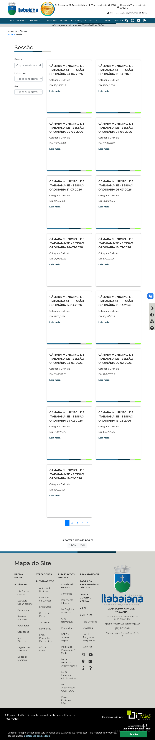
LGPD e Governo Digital (65, 637)
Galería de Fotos (44, 615)
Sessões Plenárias (22, 618)
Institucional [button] (35, 20)
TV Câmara (45, 622)
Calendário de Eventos (45, 599)
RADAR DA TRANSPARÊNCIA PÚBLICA (88, 584)
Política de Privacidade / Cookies (68, 650)
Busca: (18, 59)
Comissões (23, 632)
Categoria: (20, 73)
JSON (72, 545)
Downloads (45, 628)
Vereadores (23, 625)
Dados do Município (22, 658)
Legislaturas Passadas (23, 649)
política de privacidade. (37, 736)
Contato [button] (118, 20)
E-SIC (83, 607)
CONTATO (86, 614)
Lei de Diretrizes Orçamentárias (68, 662)
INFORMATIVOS (44, 581)
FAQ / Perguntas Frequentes (45, 638)
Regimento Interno (67, 602)
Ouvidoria (88, 628)
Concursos (66, 593)
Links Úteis (45, 607)
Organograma (24, 610)
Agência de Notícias (45, 590)
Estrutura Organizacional (24, 602)
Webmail (87, 646)
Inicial (10, 34)
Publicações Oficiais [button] (83, 20)
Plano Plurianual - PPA (67, 700)
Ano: (17, 86)
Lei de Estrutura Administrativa (68, 675)
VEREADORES (44, 574)
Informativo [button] (65, 20)
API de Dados (42, 649)
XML (82, 545)
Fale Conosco (90, 621)
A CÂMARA (20, 584)
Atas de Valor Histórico (68, 586)
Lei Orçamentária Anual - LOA (68, 687)
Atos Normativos (67, 620)
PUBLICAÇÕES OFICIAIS (66, 576)
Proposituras (67, 628)
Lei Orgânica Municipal (67, 611)
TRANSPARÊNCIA (88, 574)
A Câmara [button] (21, 20)
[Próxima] (87, 523)
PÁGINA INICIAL (18, 576)
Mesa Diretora (21, 640)
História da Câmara (23, 593)
